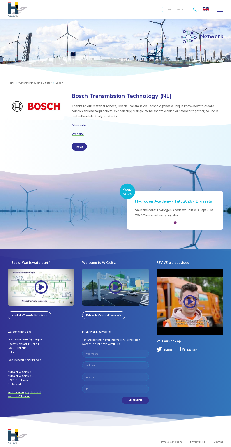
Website (78, 134)
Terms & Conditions (170, 442)
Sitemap (218, 442)
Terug (79, 146)
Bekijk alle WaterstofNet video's (29, 315)
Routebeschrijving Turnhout (24, 359)
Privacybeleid (198, 442)
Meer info (79, 125)
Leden (59, 82)
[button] (175, 222)
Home (11, 82)
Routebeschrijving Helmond (24, 392)
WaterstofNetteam (19, 396)
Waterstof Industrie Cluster (35, 82)
